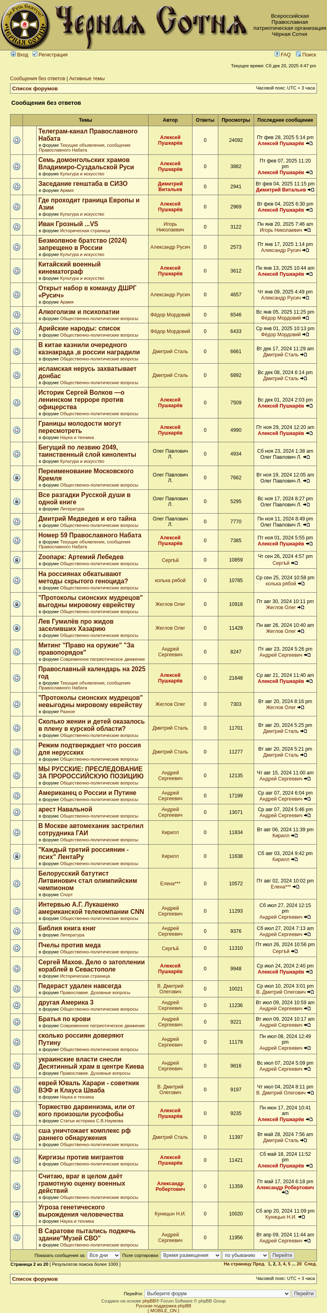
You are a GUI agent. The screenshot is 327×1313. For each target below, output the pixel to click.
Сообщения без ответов (37, 78)
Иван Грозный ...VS (68, 224)
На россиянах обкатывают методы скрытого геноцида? (83, 577)
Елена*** (170, 883)
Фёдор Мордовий (170, 315)
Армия (67, 190)
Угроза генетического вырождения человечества (80, 1211)
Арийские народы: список (79, 328)
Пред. (259, 1263)
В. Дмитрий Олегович (170, 989)
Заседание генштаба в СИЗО (83, 183)
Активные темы (87, 78)
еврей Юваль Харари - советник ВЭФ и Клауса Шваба (88, 1087)
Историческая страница (85, 230)
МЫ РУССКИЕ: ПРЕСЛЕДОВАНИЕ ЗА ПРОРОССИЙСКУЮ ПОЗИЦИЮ (90, 773)
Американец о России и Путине (87, 792)
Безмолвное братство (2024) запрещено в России (82, 244)
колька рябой (170, 580)
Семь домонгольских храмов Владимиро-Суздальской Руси (86, 163)
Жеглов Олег (170, 604)
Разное (67, 711)
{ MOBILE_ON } (164, 1310)
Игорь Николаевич (170, 227)
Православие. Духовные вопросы (95, 992)
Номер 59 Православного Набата (89, 535)
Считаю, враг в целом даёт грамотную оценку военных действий (81, 1183)
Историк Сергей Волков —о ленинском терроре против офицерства (81, 399)
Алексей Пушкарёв (170, 140)
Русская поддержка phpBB (163, 1305)
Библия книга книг (67, 928)
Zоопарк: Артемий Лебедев (81, 556)
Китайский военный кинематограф (69, 268)
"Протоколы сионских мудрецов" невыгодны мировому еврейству (90, 701)
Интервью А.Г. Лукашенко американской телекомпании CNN (91, 908)
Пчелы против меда (69, 945)
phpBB (149, 1300)
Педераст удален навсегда (79, 985)
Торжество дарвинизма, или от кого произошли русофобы (86, 1110)
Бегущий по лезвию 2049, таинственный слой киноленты (87, 451)
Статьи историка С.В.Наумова (91, 1120)
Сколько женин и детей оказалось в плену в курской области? (91, 725)
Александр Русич (170, 247)
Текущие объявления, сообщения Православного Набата (84, 147)
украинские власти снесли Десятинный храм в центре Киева (91, 1063)
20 (299, 1263)
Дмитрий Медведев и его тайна (87, 518)
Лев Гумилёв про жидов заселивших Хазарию (76, 625)
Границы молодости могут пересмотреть (79, 427)
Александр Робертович (170, 1186)
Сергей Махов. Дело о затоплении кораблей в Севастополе (91, 966)
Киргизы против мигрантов (81, 1157)
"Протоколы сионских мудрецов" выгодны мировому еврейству (90, 601)
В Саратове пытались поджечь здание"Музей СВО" (87, 1235)
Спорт (66, 894)
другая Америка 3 (65, 1002)
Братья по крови (64, 1018)
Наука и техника (77, 437)
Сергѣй (170, 560)
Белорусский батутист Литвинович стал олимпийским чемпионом (87, 880)
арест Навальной (65, 809)
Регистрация (50, 55)
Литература (72, 508)
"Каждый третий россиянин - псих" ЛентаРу (83, 853)
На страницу (238, 1263)
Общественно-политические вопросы (99, 318)
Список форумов (35, 88)
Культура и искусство (82, 173)
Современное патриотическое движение (102, 659)
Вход (19, 55)
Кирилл (170, 832)
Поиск (306, 55)
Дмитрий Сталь (170, 351)
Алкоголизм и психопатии (79, 311)
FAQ (283, 55)
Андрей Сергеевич (170, 652)
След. (310, 1263)
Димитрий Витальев (170, 186)
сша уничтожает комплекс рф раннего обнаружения (84, 1134)
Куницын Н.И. (170, 1214)
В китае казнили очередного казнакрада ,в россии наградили (89, 348)
